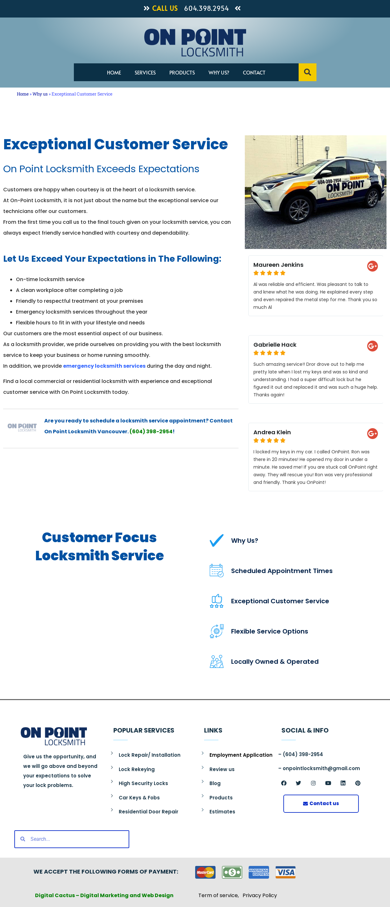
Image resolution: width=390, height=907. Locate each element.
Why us (40, 94)
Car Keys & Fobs (139, 797)
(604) (137, 431)
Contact (254, 72)
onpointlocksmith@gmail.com (321, 768)
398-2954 (159, 431)
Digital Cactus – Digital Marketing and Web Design (104, 895)
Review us (222, 769)
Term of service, (220, 895)
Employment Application (241, 755)
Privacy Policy (260, 895)
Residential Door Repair (148, 811)
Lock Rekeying (137, 769)
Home (114, 72)
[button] (307, 72)
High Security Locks (143, 783)
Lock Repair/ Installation (150, 755)
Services (145, 72)
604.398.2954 (206, 8)
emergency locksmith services (104, 366)
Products (182, 72)
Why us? (219, 72)
